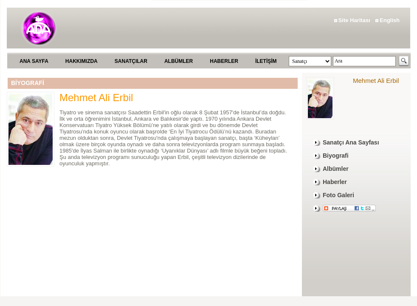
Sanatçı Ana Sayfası (351, 142)
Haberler (335, 181)
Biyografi (336, 155)
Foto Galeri (338, 195)
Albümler (336, 168)
